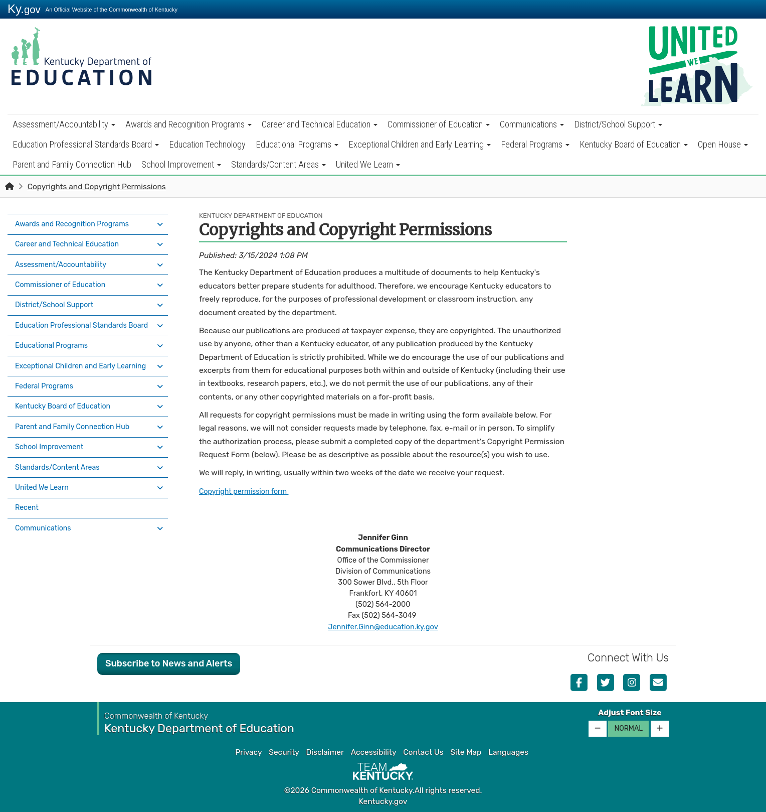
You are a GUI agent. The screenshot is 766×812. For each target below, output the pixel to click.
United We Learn (368, 164)
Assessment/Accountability (64, 124)
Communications (532, 124)
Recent (28, 480)
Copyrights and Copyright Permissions (97, 186)
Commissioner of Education (439, 124)
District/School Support (618, 124)
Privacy (248, 752)
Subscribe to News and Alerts (168, 663)
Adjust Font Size (629, 712)
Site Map (465, 752)
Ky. (24, 9)
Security (284, 752)
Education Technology (207, 144)
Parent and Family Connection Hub (72, 164)
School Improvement (181, 164)
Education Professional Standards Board (86, 144)
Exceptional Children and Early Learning (419, 144)
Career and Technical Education (319, 124)
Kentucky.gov (383, 801)
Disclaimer (325, 752)
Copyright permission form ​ (248, 491)
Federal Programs (535, 144)
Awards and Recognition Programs (188, 124)
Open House (723, 144)
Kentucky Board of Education (634, 144)
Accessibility (374, 752)
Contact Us (423, 752)
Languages (508, 752)
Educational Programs (297, 144)
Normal (628, 728)
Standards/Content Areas (278, 164)
